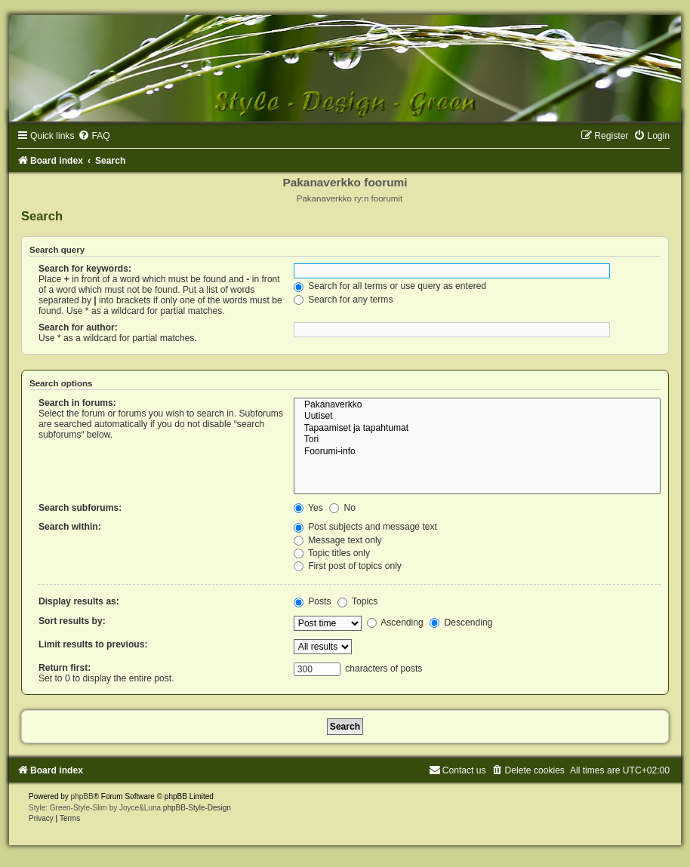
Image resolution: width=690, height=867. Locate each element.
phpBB (82, 796)
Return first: (65, 668)
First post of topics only (348, 566)
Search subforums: (80, 508)
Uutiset (477, 416)
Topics (357, 601)
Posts (312, 601)
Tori (477, 440)
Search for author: (78, 327)
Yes (308, 508)
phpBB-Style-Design (197, 808)
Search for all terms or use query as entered (390, 286)
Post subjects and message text (365, 526)
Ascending (395, 622)
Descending (461, 622)
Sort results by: (72, 621)
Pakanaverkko (477, 405)
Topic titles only (332, 553)
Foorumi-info (477, 452)
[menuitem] (93, 136)
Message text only (338, 540)
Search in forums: (77, 403)
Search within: (70, 526)
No (342, 508)
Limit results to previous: (93, 644)
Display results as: (79, 601)
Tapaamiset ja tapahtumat (477, 429)
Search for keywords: (85, 268)
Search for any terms (343, 299)
